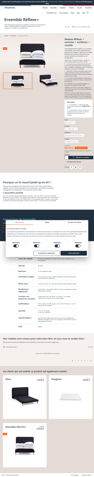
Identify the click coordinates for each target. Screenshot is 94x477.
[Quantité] (66, 157)
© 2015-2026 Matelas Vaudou (10, 475)
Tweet (75, 167)
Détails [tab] (47, 222)
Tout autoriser (73, 253)
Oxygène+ (57, 379)
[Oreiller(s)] (74, 135)
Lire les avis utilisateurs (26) (81, 27)
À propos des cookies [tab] (74, 222)
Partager (71, 167)
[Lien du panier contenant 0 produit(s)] (87, 13)
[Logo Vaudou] (10, 7)
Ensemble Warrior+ (16, 426)
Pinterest (80, 167)
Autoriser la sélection (46, 253)
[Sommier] (71, 128)
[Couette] (72, 141)
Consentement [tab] (19, 222)
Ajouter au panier (80, 157)
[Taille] (70, 122)
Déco (8, 379)
